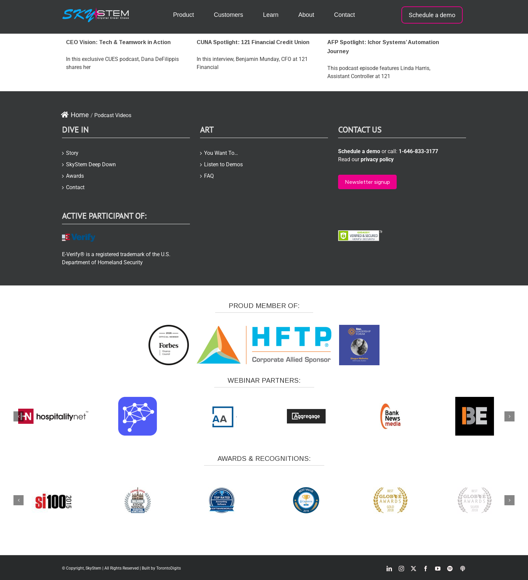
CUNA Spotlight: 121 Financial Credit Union (253, 42)
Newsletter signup (367, 182)
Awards (75, 176)
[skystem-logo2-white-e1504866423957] (96, 10)
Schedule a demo (432, 15)
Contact (75, 187)
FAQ (209, 176)
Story (72, 153)
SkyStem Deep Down (91, 164)
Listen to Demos (223, 164)
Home (75, 115)
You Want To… (221, 153)
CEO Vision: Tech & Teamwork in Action (118, 42)
